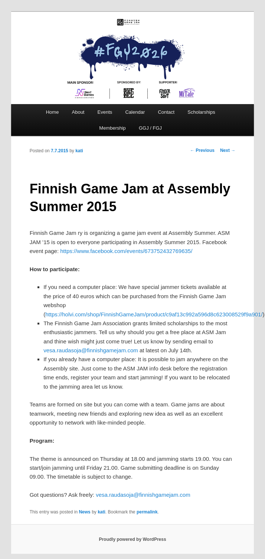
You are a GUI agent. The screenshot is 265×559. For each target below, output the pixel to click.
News (84, 512)
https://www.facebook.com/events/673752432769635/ (126, 251)
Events (105, 112)
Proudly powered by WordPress (132, 539)
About (78, 112)
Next (227, 150)
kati (79, 150)
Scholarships (201, 112)
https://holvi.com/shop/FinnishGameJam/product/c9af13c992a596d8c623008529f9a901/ (153, 314)
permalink (147, 512)
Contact (166, 112)
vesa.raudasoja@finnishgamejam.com (90, 350)
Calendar (135, 112)
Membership (112, 128)
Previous (202, 150)
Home (52, 112)
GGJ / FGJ (150, 128)
